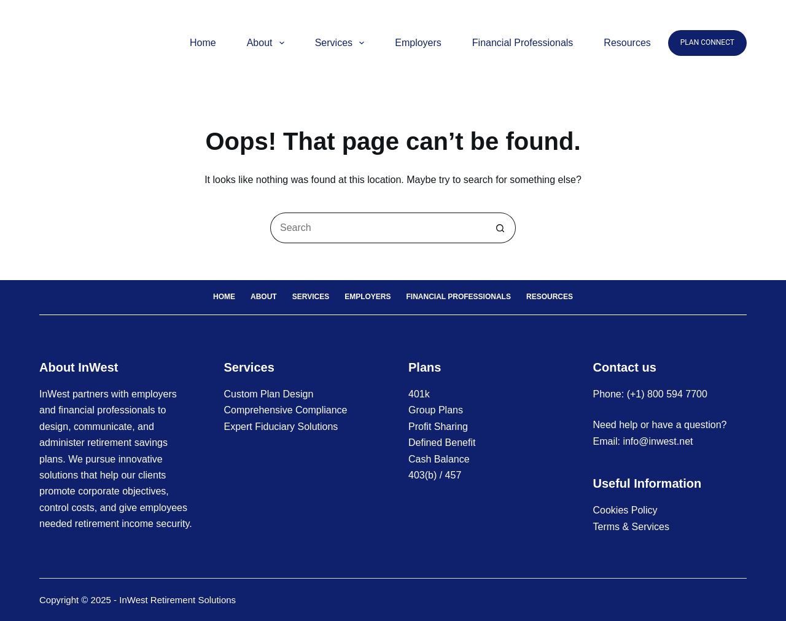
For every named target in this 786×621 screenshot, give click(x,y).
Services (342, 43)
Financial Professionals (523, 42)
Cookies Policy (625, 510)
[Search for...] (377, 228)
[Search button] (500, 228)
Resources (627, 42)
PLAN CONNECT (707, 42)
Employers (418, 42)
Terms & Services (631, 526)
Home (203, 42)
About (268, 43)
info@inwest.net (658, 441)
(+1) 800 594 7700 (667, 394)
